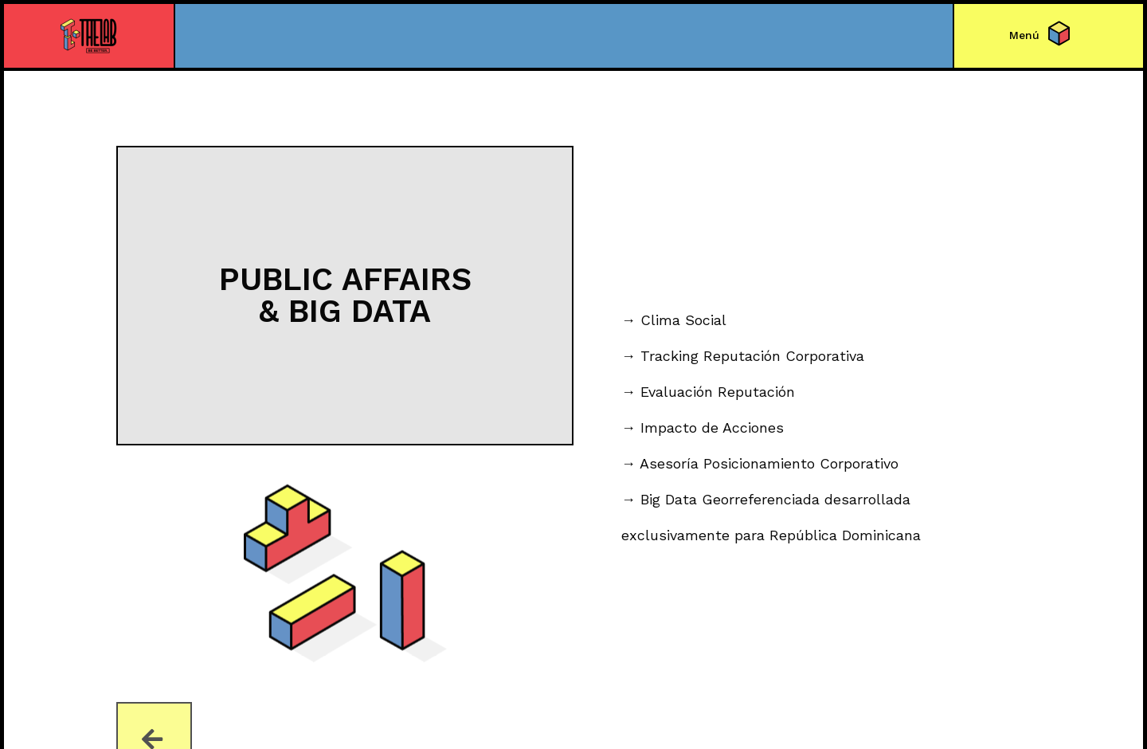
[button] (1024, 35)
